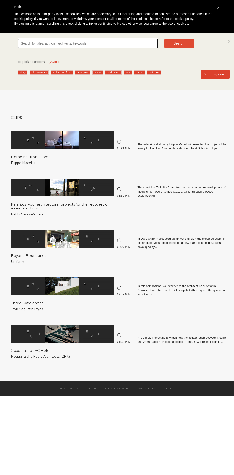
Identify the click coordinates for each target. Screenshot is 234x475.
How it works (69, 388)
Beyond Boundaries (28, 255)
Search (179, 43)
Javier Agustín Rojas (27, 309)
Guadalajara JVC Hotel (31, 350)
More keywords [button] (215, 74)
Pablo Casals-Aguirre (27, 214)
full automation (39, 72)
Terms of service (115, 388)
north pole (154, 72)
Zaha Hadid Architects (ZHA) (47, 356)
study (23, 72)
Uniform (17, 262)
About (91, 388)
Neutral (17, 356)
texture (139, 72)
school (97, 72)
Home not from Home (31, 157)
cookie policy (184, 19)
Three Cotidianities (27, 303)
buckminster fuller (62, 72)
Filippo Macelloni (24, 163)
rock (128, 72)
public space (113, 72)
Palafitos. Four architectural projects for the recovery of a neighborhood (60, 206)
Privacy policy (145, 388)
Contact (169, 388)
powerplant (83, 72)
